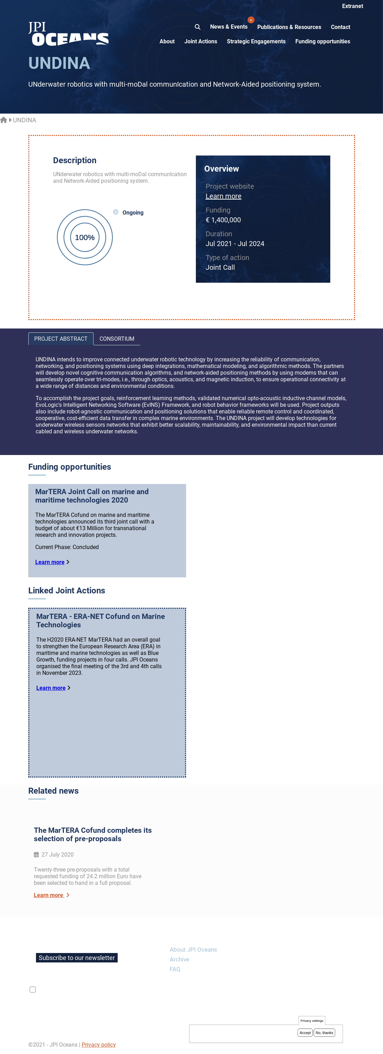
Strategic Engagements (256, 41)
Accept (305, 1033)
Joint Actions (200, 41)
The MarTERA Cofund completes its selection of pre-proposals (93, 834)
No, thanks (324, 1033)
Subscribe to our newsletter (77, 957)
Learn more (224, 196)
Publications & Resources (289, 27)
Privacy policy (99, 1044)
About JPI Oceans (193, 949)
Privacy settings (312, 1021)
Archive (179, 959)
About (167, 41)
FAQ (175, 969)
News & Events (229, 23)
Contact (340, 27)
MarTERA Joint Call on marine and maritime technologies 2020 (92, 496)
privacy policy (120, 989)
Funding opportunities (322, 41)
